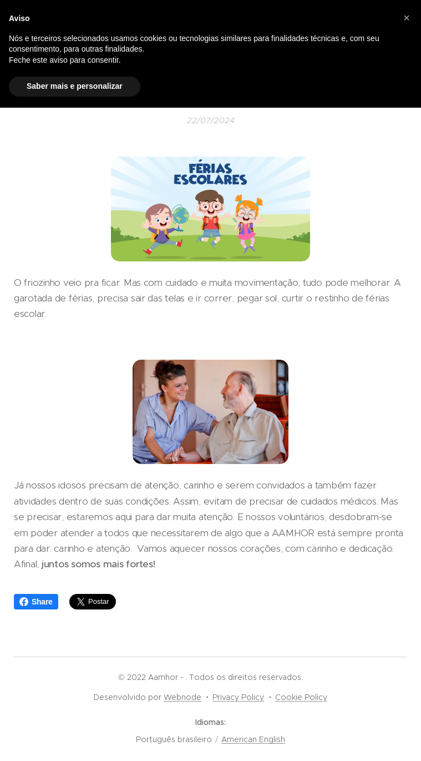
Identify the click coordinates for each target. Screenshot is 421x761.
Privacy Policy (238, 697)
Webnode (182, 697)
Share (36, 601)
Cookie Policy (301, 697)
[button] (406, 18)
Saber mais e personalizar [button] (75, 86)
